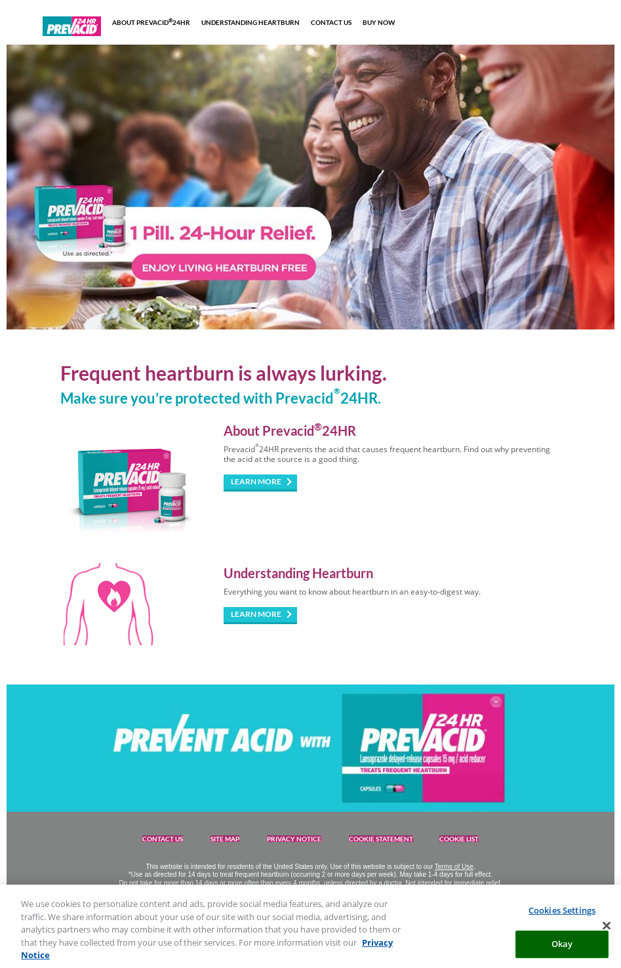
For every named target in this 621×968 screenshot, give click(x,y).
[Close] (606, 931)
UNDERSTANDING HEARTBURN (250, 22)
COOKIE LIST (459, 838)
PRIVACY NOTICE (294, 838)
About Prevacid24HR (290, 430)
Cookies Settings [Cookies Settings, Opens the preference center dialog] (562, 915)
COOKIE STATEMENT (381, 838)
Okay (562, 949)
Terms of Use (454, 866)
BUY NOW (379, 22)
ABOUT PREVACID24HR (151, 22)
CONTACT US (331, 22)
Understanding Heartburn (298, 573)
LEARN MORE (256, 481)
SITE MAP (224, 838)
